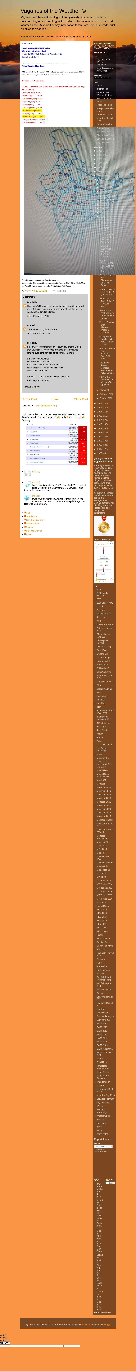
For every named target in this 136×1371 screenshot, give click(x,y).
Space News (103, 131)
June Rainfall (103, 730)
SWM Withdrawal (105, 1049)
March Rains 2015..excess (103, 775)
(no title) (36, 471)
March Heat (102, 770)
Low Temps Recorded (102, 749)
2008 (100, 445)
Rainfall (100, 973)
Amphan (101, 610)
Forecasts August (105, 682)
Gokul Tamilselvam (35, 520)
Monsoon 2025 (104, 816)
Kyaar (99, 741)
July (102, 204)
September (105, 196)
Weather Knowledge (102, 1111)
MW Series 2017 (104, 895)
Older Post (81, 399)
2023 (100, 163)
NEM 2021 (102, 924)
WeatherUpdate (104, 1116)
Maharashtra (103, 758)
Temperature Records (103, 1076)
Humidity (101, 703)
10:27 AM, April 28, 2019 (38, 333)
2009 (100, 441)
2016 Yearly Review (102, 594)
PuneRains (102, 966)
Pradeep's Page (104, 105)
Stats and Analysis (105, 139)
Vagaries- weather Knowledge (105, 69)
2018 (100, 403)
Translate (100, 1151)
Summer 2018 (103, 1020)
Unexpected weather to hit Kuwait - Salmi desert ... (106, 340)
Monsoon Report (104, 820)
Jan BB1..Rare (104, 723)
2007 (100, 449)
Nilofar (100, 935)
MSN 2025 (102, 849)
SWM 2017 (102, 1023)
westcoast (101, 1123)
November (105, 187)
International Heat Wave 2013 (105, 711)
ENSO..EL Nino (104, 672)
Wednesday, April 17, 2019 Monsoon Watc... (106, 302)
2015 (100, 416)
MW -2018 (101, 873)
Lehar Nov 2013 (104, 744)
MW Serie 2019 (104, 880)
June (102, 208)
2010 (100, 436)
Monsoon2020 (103, 842)
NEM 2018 (102, 920)
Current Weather (104, 124)
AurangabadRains (105, 624)
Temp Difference (104, 1072)
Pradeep (101, 959)
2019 (100, 180)
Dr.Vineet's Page (104, 114)
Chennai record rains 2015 (104, 635)
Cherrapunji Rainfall (102, 641)
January (104, 398)
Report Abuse (102, 1139)
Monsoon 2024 (104, 812)
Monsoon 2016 (104, 791)
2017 (100, 407)
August (103, 200)
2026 (100, 151)
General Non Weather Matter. (104, 93)
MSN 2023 (102, 845)
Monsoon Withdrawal (102, 837)
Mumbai (100, 853)
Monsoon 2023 (104, 809)
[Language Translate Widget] (103, 1146)
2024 (100, 159)
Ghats (99, 685)
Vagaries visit (103, 1102)
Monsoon (101, 784)
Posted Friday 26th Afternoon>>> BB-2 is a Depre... (106, 280)
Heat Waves (102, 696)
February (104, 394)
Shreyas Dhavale (34, 531)
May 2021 (101, 780)
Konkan (100, 737)
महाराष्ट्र (99, 1130)
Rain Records (103, 970)
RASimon (85, 1324)
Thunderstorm (103, 1082)
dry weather (102, 664)
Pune (99, 963)
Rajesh (29, 527)
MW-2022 (101, 902)
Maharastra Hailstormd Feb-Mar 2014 (104, 764)
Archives (101, 617)
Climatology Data (105, 135)
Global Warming (104, 689)
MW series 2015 (104, 888)
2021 (100, 171)
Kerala (100, 734)
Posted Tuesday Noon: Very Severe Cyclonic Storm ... (107, 225)
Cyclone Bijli (102, 654)
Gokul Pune (31, 516)
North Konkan (103, 938)
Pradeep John (32, 523)
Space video (102, 1013)
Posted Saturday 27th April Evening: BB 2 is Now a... (106, 266)
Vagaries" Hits (103, 142)
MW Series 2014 (104, 884)
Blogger (107, 1324)
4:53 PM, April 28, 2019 (38, 380)
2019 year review (105, 603)
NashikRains (103, 906)
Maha (99, 754)
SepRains (101, 1009)
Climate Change (104, 646)
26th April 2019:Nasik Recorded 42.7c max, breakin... (105, 251)
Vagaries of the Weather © (53, 11)
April (102, 216)
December (105, 183)
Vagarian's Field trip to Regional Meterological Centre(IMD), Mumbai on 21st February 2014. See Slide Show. (100, 1225)
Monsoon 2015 (104, 787)
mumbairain (102, 866)
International (102, 89)
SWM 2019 (102, 1031)
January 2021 (103, 726)
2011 (100, 432)
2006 (100, 453)
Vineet (29, 534)
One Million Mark (105, 946)
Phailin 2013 (102, 949)
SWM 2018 (102, 1027)
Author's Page (103, 128)
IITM (99, 707)
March (103, 390)
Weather (101, 1106)
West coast (102, 1119)
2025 (100, 155)
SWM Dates (102, 1045)
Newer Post (29, 399)
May (102, 212)
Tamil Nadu (102, 1062)
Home (55, 399)
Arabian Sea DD (104, 613)
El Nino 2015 (103, 668)
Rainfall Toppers (104, 989)
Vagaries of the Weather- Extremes (104, 62)
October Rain (103, 942)
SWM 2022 (102, 1038)
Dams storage (103, 657)
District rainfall (103, 661)
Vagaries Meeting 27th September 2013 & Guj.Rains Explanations (100, 1271)
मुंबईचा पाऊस (102, 1134)
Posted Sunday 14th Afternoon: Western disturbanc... (106, 327)
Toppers (100, 1085)
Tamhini (100, 1058)
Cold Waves (102, 650)
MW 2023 (101, 877)
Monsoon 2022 (104, 805)
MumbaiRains (103, 870)
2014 (100, 420)
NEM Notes (102, 931)
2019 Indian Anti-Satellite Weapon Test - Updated (106, 381)
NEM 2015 (102, 909)
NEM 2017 (102, 917)
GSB (28, 513)
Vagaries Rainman (105, 1099)
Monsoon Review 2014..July (105, 830)
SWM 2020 (102, 1034)
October (104, 191)
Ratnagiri (101, 993)
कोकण (99, 1127)
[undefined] (7, 1343)
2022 (100, 167)
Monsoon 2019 (104, 794)
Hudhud (100, 700)
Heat (99, 692)
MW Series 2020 (104, 899)
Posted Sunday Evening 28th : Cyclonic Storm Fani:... (106, 238)
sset (29, 302)
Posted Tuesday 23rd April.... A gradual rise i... (107, 292)
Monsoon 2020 (104, 798)
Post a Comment (33, 387)
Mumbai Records (105, 862)
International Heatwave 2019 (104, 718)
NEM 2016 (102, 913)
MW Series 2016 (104, 891)
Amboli (100, 606)
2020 (100, 175)
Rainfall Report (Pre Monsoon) (104, 978)
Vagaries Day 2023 (106, 1095)
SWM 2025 (102, 1041)
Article (100, 621)
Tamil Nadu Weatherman (103, 1067)
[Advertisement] (105, 1166)
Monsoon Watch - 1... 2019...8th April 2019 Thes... (107, 353)
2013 (100, 424)
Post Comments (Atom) (46, 406)
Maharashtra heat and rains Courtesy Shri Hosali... (106, 314)
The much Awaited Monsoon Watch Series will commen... (106, 368)
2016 (100, 412)
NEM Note (101, 927)
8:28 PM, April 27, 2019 (38, 316)
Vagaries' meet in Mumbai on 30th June (100, 1300)
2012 (100, 428)
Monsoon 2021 (104, 802)
